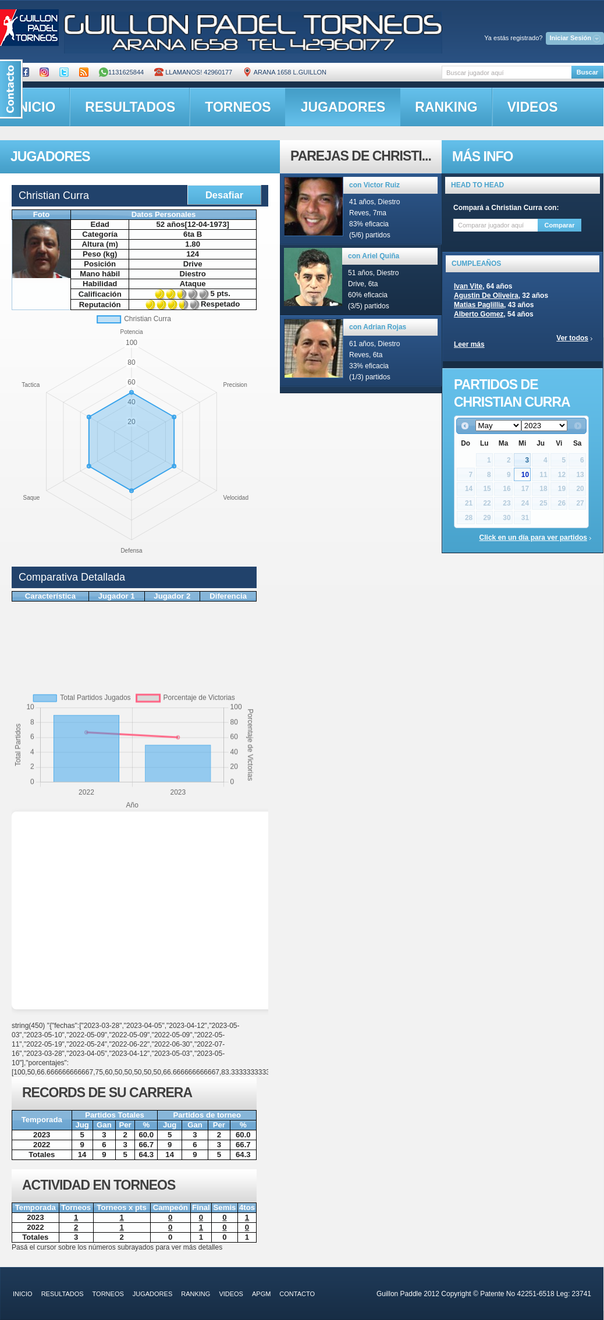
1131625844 (121, 72)
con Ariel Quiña (373, 256)
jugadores (343, 107)
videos (532, 107)
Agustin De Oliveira (486, 295)
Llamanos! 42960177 (193, 72)
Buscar (587, 72)
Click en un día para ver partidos (533, 537)
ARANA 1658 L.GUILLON (284, 72)
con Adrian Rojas (377, 327)
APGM (261, 1293)
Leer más (469, 344)
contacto (297, 1293)
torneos (238, 107)
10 (525, 475)
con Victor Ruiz (374, 185)
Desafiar (224, 195)
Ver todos (572, 338)
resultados (130, 107)
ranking (446, 107)
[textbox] (506, 72)
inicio (23, 1293)
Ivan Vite (468, 286)
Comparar (560, 225)
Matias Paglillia (479, 305)
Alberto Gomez (478, 314)
